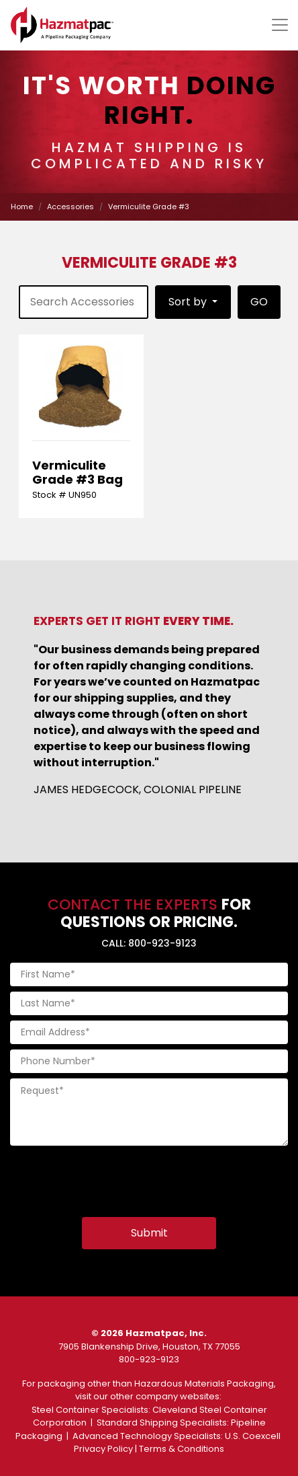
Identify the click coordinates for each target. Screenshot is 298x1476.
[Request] (149, 1112)
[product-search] (83, 302)
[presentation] (112, 1177)
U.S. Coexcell (253, 1436)
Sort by (188, 301)
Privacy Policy (103, 1448)
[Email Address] (149, 1032)
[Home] (62, 25)
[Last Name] (149, 1003)
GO (259, 301)
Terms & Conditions (181, 1448)
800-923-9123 (149, 1359)
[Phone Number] (149, 1061)
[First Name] (149, 974)
